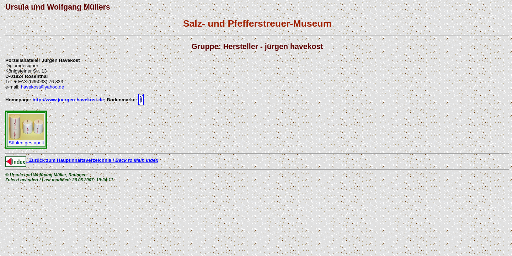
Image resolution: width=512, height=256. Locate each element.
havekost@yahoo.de (42, 87)
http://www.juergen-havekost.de (68, 99)
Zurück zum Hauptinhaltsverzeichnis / (81, 160)
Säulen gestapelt (26, 140)
